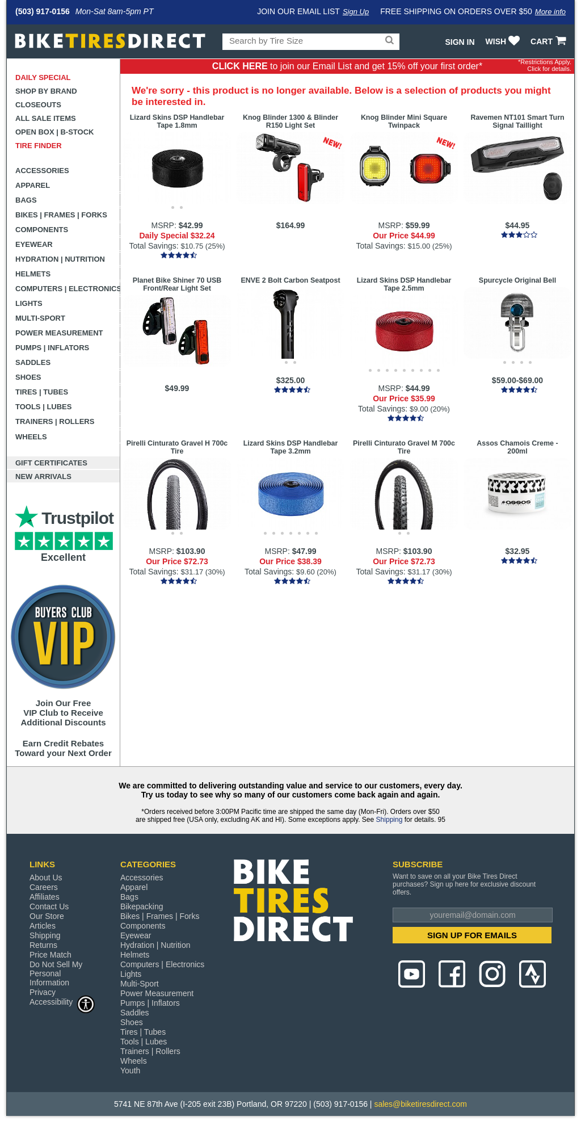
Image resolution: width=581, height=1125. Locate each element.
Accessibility (62, 1001)
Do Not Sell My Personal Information (56, 973)
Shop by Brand (46, 91)
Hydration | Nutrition (60, 259)
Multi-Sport (40, 318)
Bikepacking (141, 906)
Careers (44, 887)
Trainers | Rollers (54, 421)
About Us (46, 877)
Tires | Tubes (41, 392)
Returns (43, 945)
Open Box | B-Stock (54, 132)
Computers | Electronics (67, 288)
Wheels (31, 437)
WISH (504, 41)
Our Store (47, 916)
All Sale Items (45, 118)
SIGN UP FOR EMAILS (472, 935)
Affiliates (45, 896)
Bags (26, 200)
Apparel (32, 185)
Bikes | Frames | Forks (61, 215)
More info (550, 11)
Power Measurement (59, 333)
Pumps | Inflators (52, 347)
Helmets (32, 274)
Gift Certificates (51, 463)
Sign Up (356, 11)
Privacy (43, 992)
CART (550, 41)
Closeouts (38, 104)
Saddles (32, 362)
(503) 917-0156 (42, 11)
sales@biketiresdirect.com (420, 1104)
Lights (29, 303)
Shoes (28, 377)
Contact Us (49, 906)
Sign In (459, 42)
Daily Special (43, 77)
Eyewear (34, 244)
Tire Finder (38, 145)
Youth (130, 1070)
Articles (43, 925)
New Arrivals (43, 476)
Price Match (50, 954)
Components (41, 229)
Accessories (42, 170)
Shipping (389, 820)
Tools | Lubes (43, 406)
